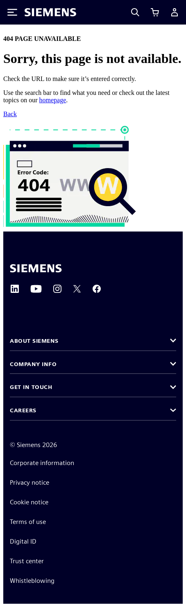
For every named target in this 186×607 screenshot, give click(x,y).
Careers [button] (23, 410)
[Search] (135, 12)
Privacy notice (29, 482)
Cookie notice (29, 502)
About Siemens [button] (34, 340)
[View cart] (155, 12)
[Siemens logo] (50, 12)
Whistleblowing (32, 581)
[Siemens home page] (36, 268)
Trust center (27, 561)
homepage (52, 100)
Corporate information (42, 463)
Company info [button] (33, 364)
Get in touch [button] (31, 387)
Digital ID (23, 541)
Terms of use (28, 522)
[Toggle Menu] (12, 12)
